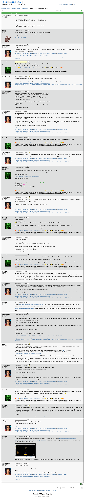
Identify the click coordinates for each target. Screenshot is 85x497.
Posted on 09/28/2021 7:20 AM (21, 111)
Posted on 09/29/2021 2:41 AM (21, 167)
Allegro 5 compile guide (45, 55)
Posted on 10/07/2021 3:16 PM (21, 389)
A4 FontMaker (53, 53)
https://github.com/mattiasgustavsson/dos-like (43, 416)
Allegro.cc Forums (5, 8)
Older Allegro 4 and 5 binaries (33, 55)
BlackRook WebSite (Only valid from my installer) (30, 67)
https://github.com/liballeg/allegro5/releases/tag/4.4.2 (28, 176)
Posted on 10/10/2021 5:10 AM (21, 436)
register (70, 4)
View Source (53, 490)
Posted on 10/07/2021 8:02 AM (21, 271)
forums (60, 4)
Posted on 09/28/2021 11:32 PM (21, 152)
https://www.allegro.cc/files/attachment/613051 (26, 426)
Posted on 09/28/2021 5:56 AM (21, 91)
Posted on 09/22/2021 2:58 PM (21, 15)
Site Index (31, 490)
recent (64, 4)
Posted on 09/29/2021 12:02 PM (21, 197)
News (38, 490)
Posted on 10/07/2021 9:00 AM (21, 314)
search (67, 4)
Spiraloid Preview (46, 53)
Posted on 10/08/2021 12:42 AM (21, 405)
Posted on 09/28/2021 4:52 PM (21, 137)
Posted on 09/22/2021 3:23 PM (21, 30)
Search (35, 490)
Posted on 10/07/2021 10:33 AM (21, 344)
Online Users (47, 490)
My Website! (17, 53)
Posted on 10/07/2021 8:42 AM (21, 283)
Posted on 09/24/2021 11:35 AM (21, 76)
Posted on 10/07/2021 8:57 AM (21, 302)
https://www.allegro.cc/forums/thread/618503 (26, 127)
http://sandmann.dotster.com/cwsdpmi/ (24, 308)
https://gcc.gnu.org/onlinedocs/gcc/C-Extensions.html (28, 353)
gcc (63, 350)
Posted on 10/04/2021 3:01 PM (21, 237)
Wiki (44, 490)
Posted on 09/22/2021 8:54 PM (21, 45)
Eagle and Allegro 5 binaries (21, 55)
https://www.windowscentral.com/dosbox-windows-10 (31, 304)
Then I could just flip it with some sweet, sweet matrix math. (38, 57)
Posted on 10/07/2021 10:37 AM (21, 365)
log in (74, 4)
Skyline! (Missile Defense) (62, 53)
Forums (41, 490)
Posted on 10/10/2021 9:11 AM (21, 463)
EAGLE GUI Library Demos (26, 53)
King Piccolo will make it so (20, 57)
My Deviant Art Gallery (37, 53)
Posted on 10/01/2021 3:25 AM (21, 217)
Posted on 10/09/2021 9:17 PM (21, 420)
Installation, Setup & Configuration (19, 8)
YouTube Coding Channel (20, 37)
